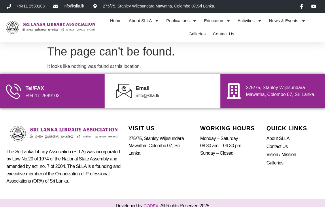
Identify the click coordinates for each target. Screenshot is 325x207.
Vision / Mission (281, 142)
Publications (181, 21)
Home (116, 20)
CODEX (150, 193)
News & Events (287, 21)
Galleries (197, 33)
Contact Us (223, 33)
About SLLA (144, 21)
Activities (250, 21)
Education (217, 21)
